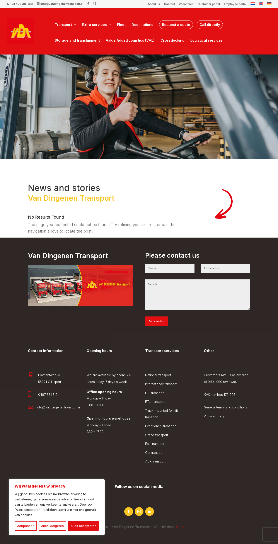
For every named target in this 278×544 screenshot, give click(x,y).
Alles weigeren (52, 526)
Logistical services (206, 40)
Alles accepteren (83, 526)
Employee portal (235, 4)
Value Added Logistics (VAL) (130, 40)
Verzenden (156, 321)
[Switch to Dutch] (253, 5)
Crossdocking (172, 40)
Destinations (142, 25)
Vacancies (186, 4)
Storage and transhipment (77, 40)
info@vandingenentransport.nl (58, 407)
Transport (63, 25)
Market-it (183, 527)
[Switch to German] (269, 5)
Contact (169, 4)
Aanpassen (25, 526)
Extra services (94, 25)
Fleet (121, 25)
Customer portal (209, 4)
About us (154, 4)
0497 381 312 (48, 395)
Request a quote (176, 24)
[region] (57, 507)
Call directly (210, 24)
